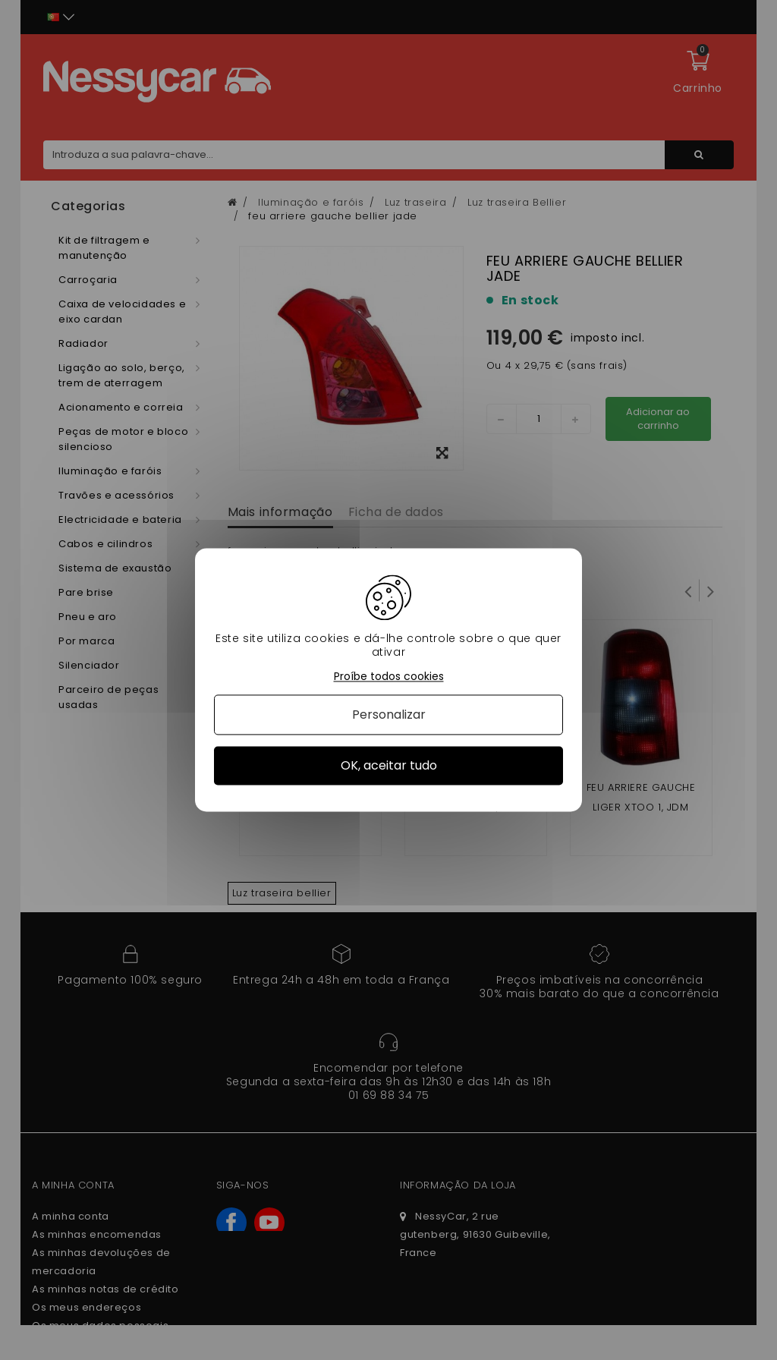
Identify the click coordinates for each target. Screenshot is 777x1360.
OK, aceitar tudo (389, 765)
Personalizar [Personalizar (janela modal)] (389, 714)
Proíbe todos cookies (389, 676)
